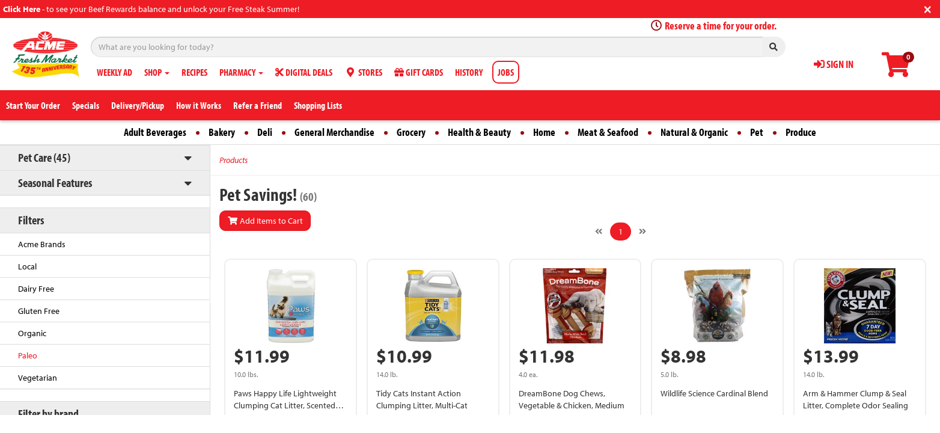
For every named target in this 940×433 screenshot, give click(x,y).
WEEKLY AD (114, 72)
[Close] (928, 8)
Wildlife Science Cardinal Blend (714, 393)
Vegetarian (37, 377)
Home (544, 132)
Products (233, 160)
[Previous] (599, 232)
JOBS (506, 72)
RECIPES (194, 72)
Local (27, 266)
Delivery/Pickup (137, 105)
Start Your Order (33, 105)
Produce (801, 132)
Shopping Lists (318, 105)
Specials (85, 105)
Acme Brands (42, 244)
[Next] (642, 232)
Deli (264, 132)
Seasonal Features (55, 182)
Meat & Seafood (608, 132)
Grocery (411, 132)
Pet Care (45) (44, 157)
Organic (32, 333)
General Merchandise (334, 132)
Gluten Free (39, 311)
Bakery (222, 132)
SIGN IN (833, 64)
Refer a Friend (257, 105)
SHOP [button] (156, 72)
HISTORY (469, 72)
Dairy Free (36, 288)
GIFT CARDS (418, 72)
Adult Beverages (155, 132)
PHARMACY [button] (241, 72)
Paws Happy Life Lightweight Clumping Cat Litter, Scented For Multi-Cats (285, 405)
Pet (756, 132)
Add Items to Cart (265, 220)
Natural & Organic (694, 132)
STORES (363, 72)
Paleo (27, 355)
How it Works (198, 105)
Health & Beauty (479, 132)
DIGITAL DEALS (303, 72)
